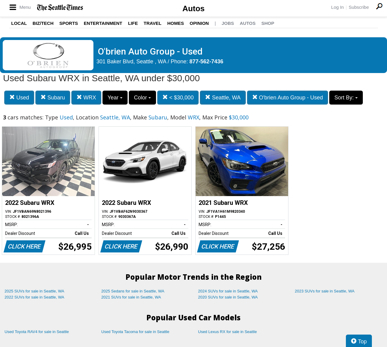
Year (115, 98)
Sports (68, 23)
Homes (175, 23)
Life (133, 23)
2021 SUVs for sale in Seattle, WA (131, 297)
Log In (337, 7)
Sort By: (346, 98)
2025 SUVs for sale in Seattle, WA (34, 291)
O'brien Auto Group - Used (287, 97)
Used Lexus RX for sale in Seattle (227, 331)
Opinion (199, 23)
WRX (86, 97)
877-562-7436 (206, 61)
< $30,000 (178, 97)
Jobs (228, 23)
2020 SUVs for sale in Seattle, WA (228, 297)
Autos (193, 8)
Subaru (53, 97)
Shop (267, 23)
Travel (152, 23)
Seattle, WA (222, 97)
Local (19, 23)
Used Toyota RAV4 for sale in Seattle (37, 331)
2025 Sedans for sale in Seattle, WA (132, 291)
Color (142, 98)
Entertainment (103, 23)
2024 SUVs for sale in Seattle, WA (228, 291)
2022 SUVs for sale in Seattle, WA (34, 297)
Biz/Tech (43, 23)
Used (19, 97)
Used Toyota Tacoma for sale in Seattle (135, 331)
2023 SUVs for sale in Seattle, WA (325, 291)
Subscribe (359, 7)
